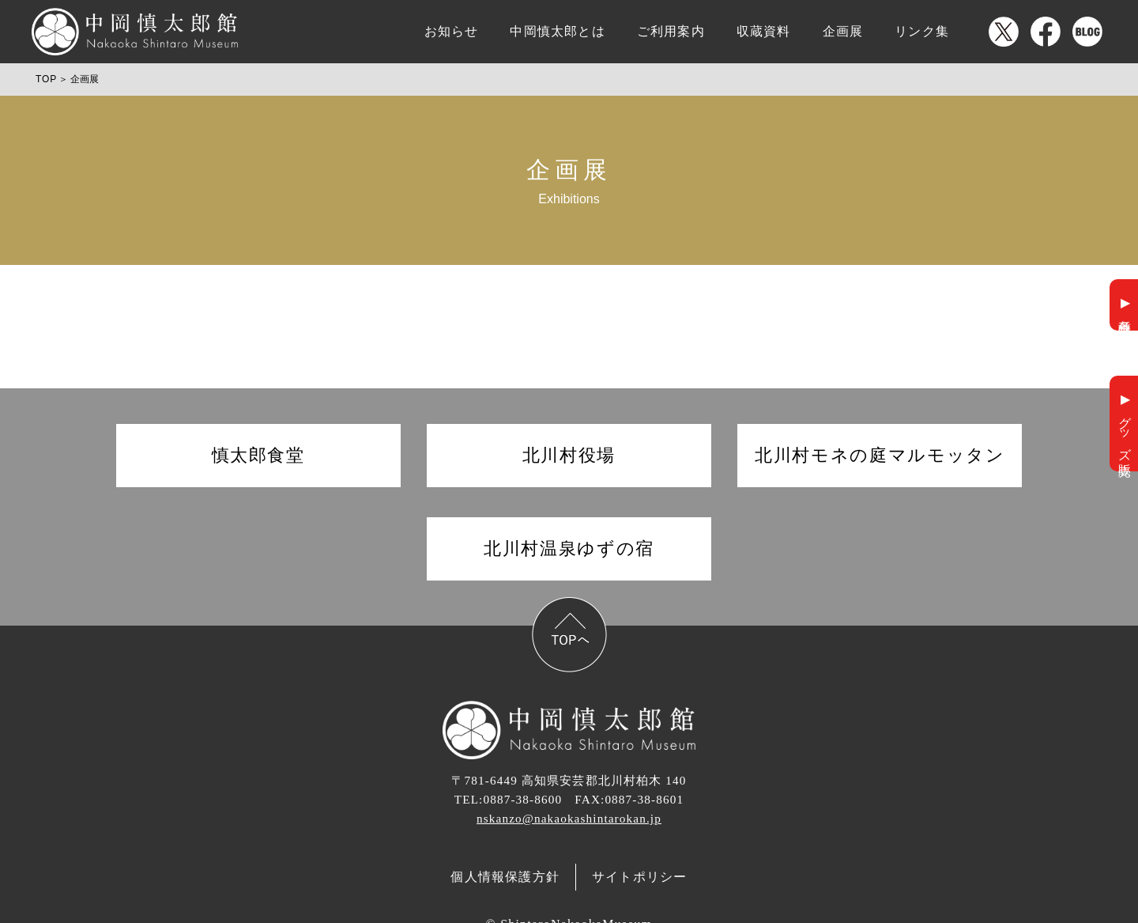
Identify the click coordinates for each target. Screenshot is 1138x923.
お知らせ (451, 31)
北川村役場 (569, 455)
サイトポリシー (639, 876)
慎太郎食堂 (258, 455)
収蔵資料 (764, 31)
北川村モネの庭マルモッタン (879, 455)
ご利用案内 (671, 31)
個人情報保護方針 (505, 876)
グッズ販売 (1125, 431)
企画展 (843, 31)
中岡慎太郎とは (557, 31)
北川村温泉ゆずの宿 (569, 548)
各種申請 (1125, 313)
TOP (46, 79)
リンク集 (922, 31)
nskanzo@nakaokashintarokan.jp (569, 818)
